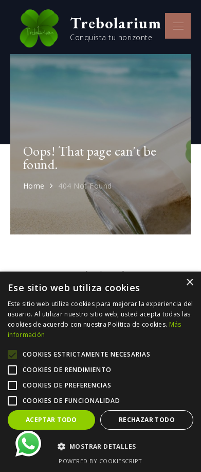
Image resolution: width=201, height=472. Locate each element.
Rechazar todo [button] (147, 419)
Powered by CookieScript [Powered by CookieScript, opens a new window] (100, 461)
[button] (100, 447)
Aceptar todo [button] (51, 419)
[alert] (100, 372)
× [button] (189, 282)
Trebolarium (115, 22)
